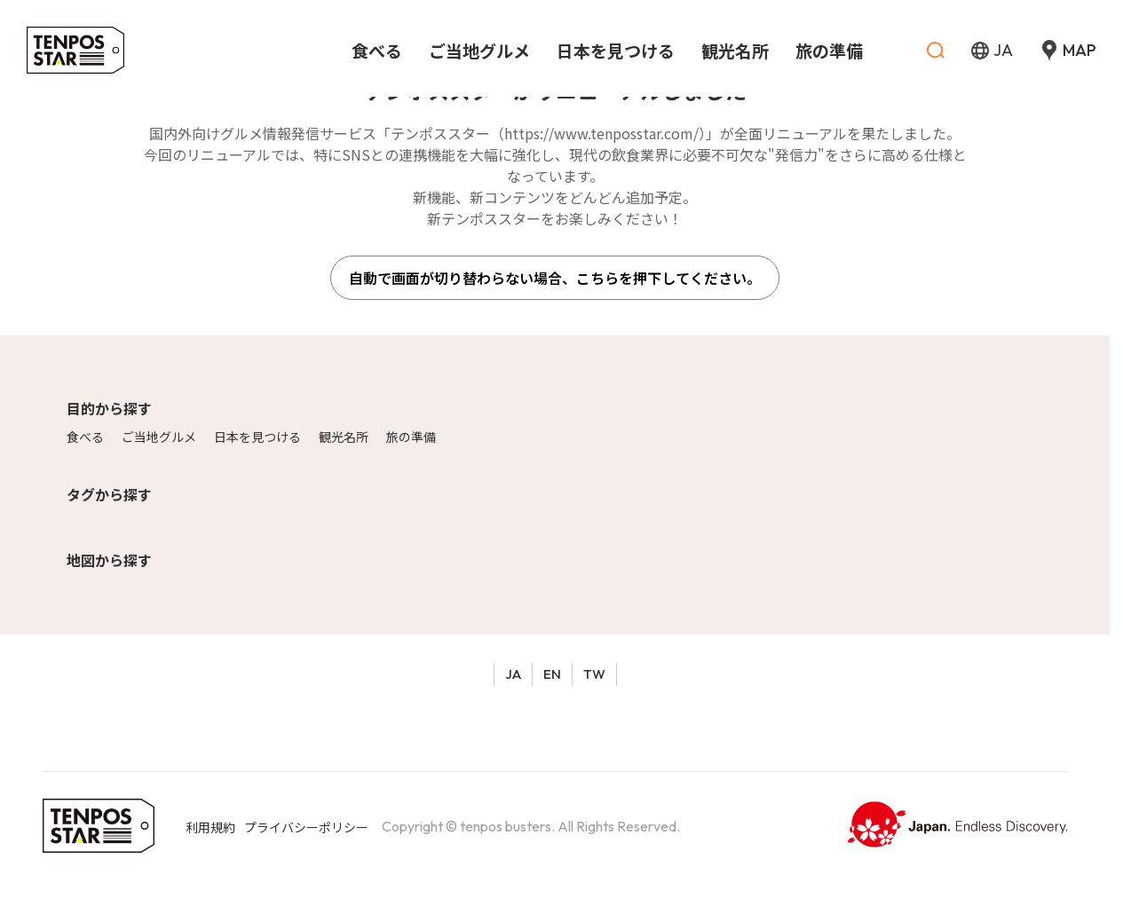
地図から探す (109, 560)
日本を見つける (257, 436)
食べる (85, 436)
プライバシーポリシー (306, 827)
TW (594, 674)
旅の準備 (411, 436)
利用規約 (210, 827)
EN (552, 674)
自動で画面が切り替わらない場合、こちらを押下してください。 (555, 277)
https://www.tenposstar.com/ (601, 133)
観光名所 (343, 436)
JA (513, 674)
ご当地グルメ (159, 436)
